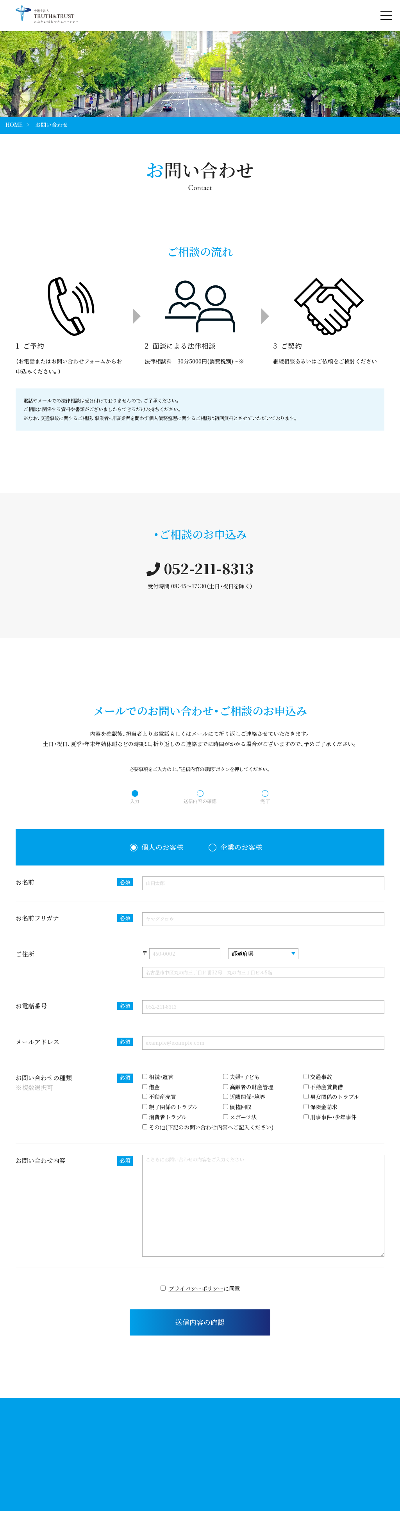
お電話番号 (74, 1005)
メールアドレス (74, 1041)
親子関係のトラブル (170, 1107)
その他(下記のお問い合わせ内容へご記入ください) (207, 1127)
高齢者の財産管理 (248, 1087)
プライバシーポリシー (196, 1288)
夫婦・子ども (241, 1077)
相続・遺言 (157, 1077)
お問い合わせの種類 (74, 1083)
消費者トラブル (164, 1117)
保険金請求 (321, 1107)
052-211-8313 (200, 568)
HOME (14, 124)
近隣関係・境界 (244, 1097)
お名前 (74, 882)
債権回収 (237, 1107)
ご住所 (25, 953)
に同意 (200, 1288)
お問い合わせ (51, 124)
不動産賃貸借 (323, 1087)
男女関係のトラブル (331, 1097)
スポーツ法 (240, 1117)
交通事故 (318, 1077)
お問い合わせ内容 (74, 1161)
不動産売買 (159, 1097)
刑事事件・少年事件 (330, 1117)
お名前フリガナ (74, 918)
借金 (151, 1087)
